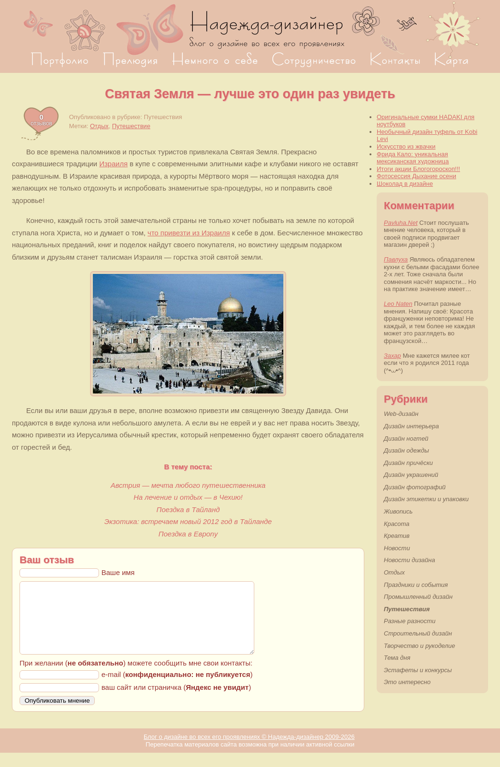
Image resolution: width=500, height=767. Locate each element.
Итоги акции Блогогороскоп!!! (418, 168)
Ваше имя (118, 572)
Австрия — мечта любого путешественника (187, 485)
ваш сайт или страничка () (176, 701)
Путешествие (131, 126)
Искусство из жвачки (406, 146)
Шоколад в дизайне (405, 183)
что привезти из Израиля (189, 233)
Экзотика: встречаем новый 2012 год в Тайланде (188, 521)
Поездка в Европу (188, 534)
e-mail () (176, 689)
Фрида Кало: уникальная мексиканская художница (413, 158)
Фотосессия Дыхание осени (416, 176)
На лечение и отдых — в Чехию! (188, 497)
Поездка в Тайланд (188, 509)
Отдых (99, 126)
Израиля (113, 164)
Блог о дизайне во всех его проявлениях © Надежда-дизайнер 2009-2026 (249, 751)
